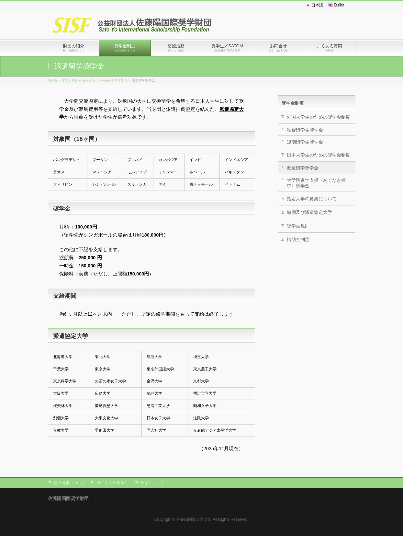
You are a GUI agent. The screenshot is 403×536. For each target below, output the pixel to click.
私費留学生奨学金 (305, 130)
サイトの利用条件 (112, 483)
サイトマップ (152, 483)
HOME (53, 80)
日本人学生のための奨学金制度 (105, 80)
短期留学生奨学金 (305, 142)
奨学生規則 (298, 225)
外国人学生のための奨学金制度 (318, 117)
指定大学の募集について (312, 198)
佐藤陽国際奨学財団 (193, 519)
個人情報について (69, 483)
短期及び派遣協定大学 (309, 212)
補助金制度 (298, 239)
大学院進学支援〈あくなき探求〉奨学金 (316, 183)
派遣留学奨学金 (303, 167)
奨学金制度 (70, 80)
